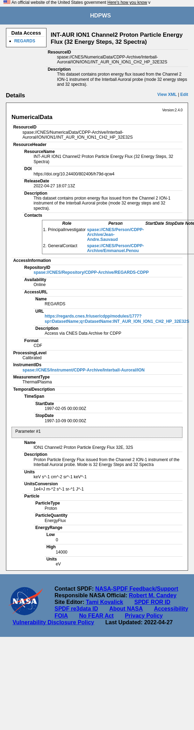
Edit (184, 94)
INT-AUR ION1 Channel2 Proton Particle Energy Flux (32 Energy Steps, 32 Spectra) (117, 38)
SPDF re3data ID (76, 609)
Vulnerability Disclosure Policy (53, 622)
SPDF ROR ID (152, 602)
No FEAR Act (96, 616)
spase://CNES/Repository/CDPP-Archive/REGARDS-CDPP (91, 272)
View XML (167, 94)
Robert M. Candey (153, 595)
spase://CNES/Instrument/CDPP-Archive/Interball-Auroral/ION (83, 370)
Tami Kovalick (104, 602)
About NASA (126, 609)
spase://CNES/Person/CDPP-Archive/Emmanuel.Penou (115, 248)
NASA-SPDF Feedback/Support (136, 589)
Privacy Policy (144, 616)
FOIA (61, 616)
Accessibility (171, 609)
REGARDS (24, 41)
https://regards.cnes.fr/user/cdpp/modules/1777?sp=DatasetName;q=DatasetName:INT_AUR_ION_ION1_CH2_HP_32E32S (117, 319)
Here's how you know (127, 2)
